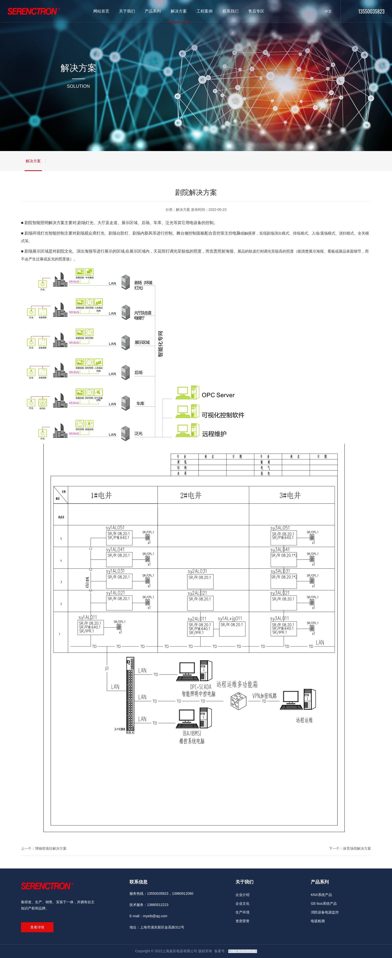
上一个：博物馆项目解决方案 (43, 848)
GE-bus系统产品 (323, 903)
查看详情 (37, 927)
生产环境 (243, 912)
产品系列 (153, 11)
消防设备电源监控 (325, 912)
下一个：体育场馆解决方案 (350, 848)
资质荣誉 (243, 921)
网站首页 (101, 11)
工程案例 (204, 11)
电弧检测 (318, 921)
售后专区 (256, 11)
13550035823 (371, 11)
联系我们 (230, 11)
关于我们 (127, 11)
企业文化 (243, 903)
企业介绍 (243, 895)
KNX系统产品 (321, 895)
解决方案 (179, 11)
